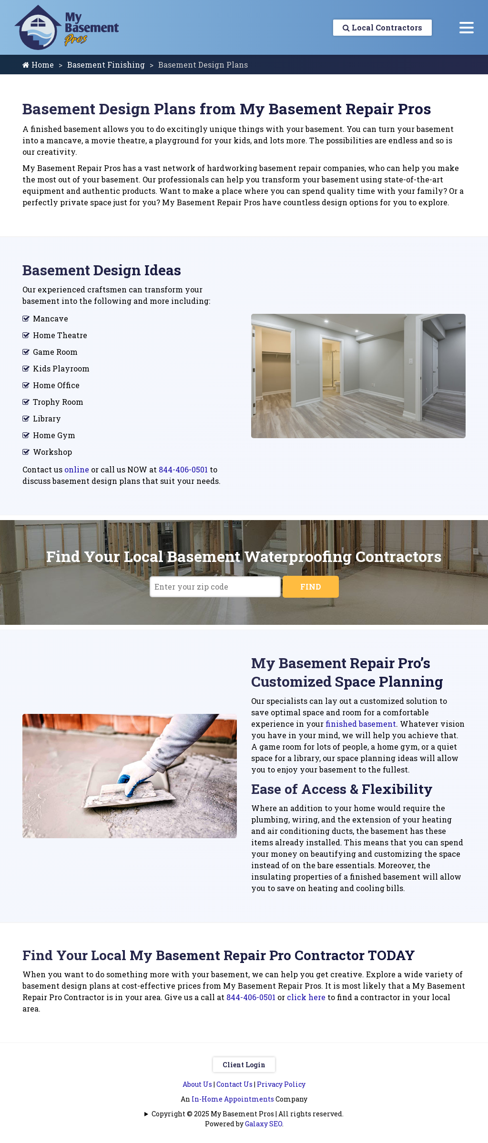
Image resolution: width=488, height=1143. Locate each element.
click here (306, 997)
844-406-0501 (183, 469)
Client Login (244, 1064)
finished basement (360, 724)
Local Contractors (382, 27)
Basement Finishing (106, 65)
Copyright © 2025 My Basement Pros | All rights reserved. (248, 1113)
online (76, 469)
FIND (310, 587)
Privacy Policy (281, 1084)
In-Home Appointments (233, 1098)
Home (38, 65)
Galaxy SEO (263, 1123)
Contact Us (234, 1084)
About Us (197, 1084)
